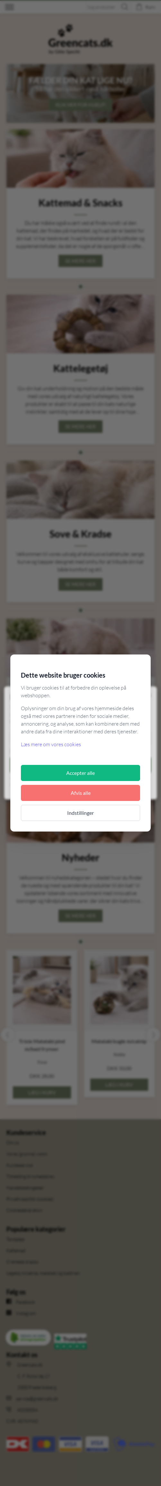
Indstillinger (80, 813)
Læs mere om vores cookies (51, 744)
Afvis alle (81, 793)
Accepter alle (80, 773)
